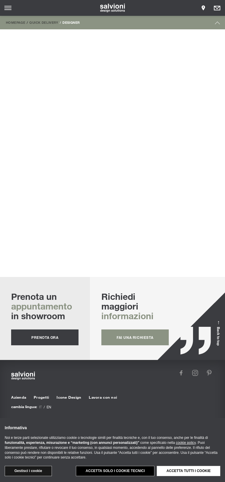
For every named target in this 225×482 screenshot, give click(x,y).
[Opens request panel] (217, 8)
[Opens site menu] (8, 8)
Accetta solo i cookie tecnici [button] (115, 471)
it (40, 407)
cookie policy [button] (186, 443)
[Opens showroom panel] (203, 8)
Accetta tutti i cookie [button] (188, 471)
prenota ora (45, 337)
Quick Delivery (43, 22)
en (49, 407)
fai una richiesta (135, 337)
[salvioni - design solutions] (112, 8)
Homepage (15, 22)
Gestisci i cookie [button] (28, 471)
